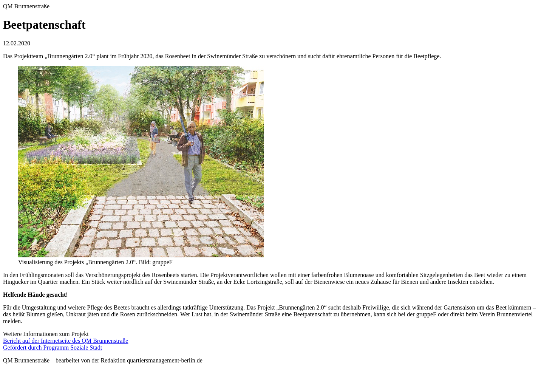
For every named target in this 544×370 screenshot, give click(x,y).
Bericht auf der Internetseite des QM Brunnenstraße (65, 340)
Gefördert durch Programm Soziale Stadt (52, 347)
